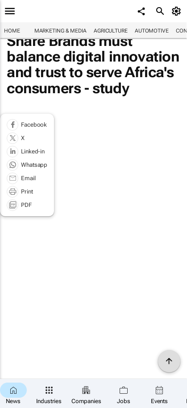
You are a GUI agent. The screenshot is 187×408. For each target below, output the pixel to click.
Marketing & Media (60, 31)
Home (12, 31)
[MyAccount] (178, 11)
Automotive (152, 31)
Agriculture (111, 31)
